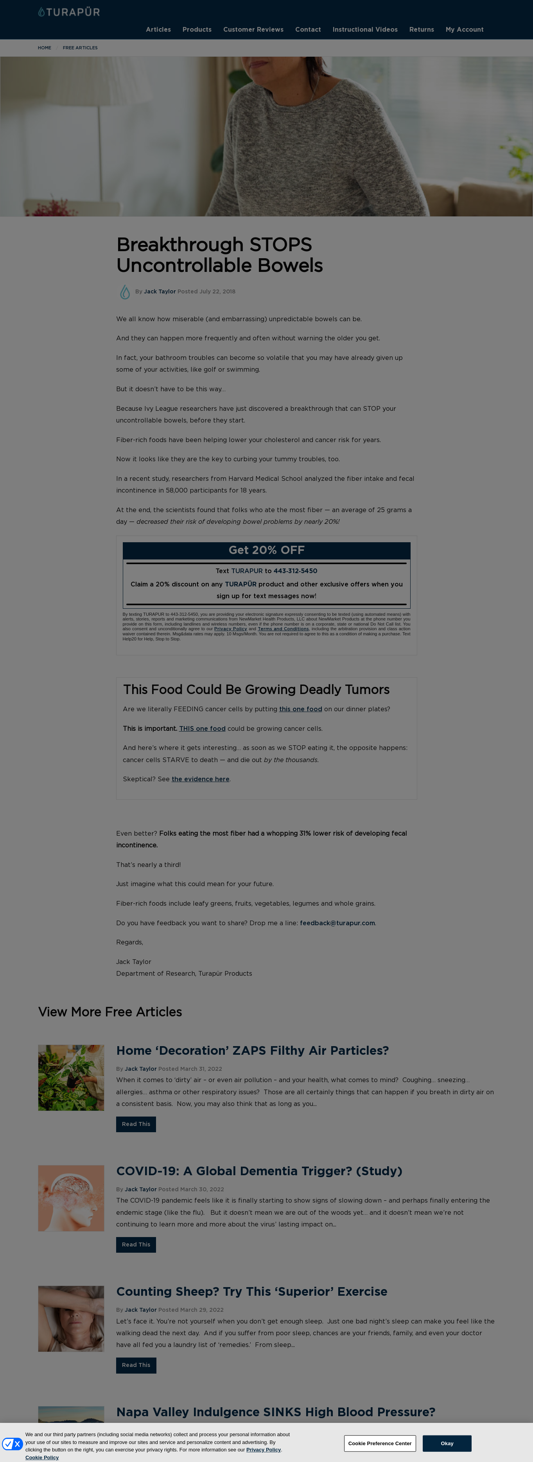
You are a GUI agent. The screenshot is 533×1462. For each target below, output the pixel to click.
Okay (447, 1446)
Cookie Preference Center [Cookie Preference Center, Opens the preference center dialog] (380, 1446)
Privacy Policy (263, 1452)
